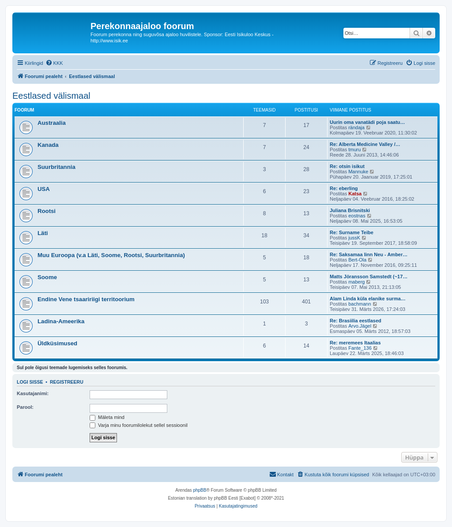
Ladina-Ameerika (61, 321)
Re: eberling (344, 188)
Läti (43, 233)
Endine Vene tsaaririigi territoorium (86, 299)
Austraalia (52, 123)
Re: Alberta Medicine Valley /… (365, 144)
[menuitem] (54, 63)
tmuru (354, 149)
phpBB (199, 490)
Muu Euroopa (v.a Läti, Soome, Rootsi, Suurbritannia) (111, 255)
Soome (47, 277)
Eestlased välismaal (51, 96)
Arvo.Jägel (359, 326)
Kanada (48, 145)
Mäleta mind (107, 417)
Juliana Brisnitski (350, 210)
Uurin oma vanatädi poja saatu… (367, 122)
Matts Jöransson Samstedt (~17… (368, 276)
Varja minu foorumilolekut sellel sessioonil (139, 425)
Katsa (355, 193)
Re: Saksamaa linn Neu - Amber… (368, 254)
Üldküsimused (57, 343)
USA (44, 189)
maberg (356, 281)
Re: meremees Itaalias (355, 342)
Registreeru (66, 382)
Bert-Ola (357, 259)
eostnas (356, 215)
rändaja (356, 127)
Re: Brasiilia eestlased (355, 320)
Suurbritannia (56, 167)
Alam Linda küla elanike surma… (368, 298)
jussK (354, 237)
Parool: (25, 407)
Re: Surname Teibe (351, 232)
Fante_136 (360, 348)
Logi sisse (30, 382)
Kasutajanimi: (33, 393)
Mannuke (358, 171)
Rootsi (47, 211)
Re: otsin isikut (347, 166)
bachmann (359, 303)
